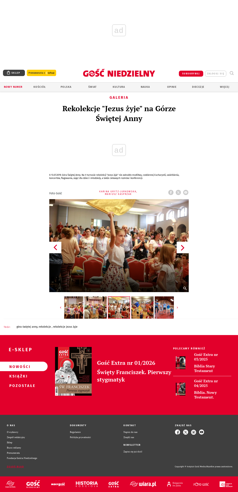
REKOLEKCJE (45, 326)
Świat (92, 87)
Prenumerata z (41, 73)
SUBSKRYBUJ (191, 73)
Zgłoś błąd (15, 466)
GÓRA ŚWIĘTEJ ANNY (27, 326)
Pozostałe (17, 385)
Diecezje (198, 87)
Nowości (17, 366)
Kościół (39, 87)
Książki (17, 376)
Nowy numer (13, 87)
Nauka (145, 87)
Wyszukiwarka (231, 73)
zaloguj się (215, 73)
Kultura (119, 87)
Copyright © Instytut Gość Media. (190, 466)
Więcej (224, 87)
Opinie (171, 87)
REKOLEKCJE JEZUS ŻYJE (65, 326)
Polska (66, 87)
